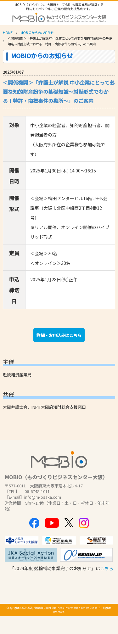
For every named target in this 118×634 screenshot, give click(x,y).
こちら (106, 568)
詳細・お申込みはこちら (59, 335)
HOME (8, 32)
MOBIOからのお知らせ (36, 32)
